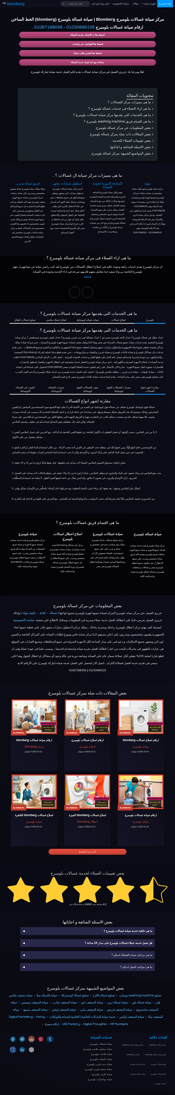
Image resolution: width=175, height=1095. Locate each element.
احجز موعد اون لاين (100, 3)
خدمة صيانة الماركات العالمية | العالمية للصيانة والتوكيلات (82, 1016)
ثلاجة (43, 613)
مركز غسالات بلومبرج (137, 1064)
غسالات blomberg (133, 1055)
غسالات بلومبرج (160, 1084)
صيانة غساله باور (141, 1002)
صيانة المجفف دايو (92, 1002)
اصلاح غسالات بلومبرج (158, 1064)
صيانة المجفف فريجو (119, 1009)
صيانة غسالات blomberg (157, 1045)
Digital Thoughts (95, 1024)
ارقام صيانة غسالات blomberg (155, 1055)
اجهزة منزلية (149, 3)
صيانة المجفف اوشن (64, 1009)
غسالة (53, 613)
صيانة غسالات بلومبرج (137, 1074)
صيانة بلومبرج (165, 3)
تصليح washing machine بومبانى (140, 995)
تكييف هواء (29, 613)
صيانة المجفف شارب (64, 1002)
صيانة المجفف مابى (91, 1009)
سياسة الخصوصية (121, 3)
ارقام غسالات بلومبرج (158, 1074)
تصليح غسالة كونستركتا (75, 995)
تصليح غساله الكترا (104, 995)
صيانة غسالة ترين (117, 1002)
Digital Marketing (21, 1016)
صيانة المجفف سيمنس (34, 1002)
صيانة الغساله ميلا (47, 995)
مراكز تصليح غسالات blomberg (133, 1045)
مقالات (135, 3)
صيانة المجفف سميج (35, 1009)
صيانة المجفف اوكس (131, 1016)
